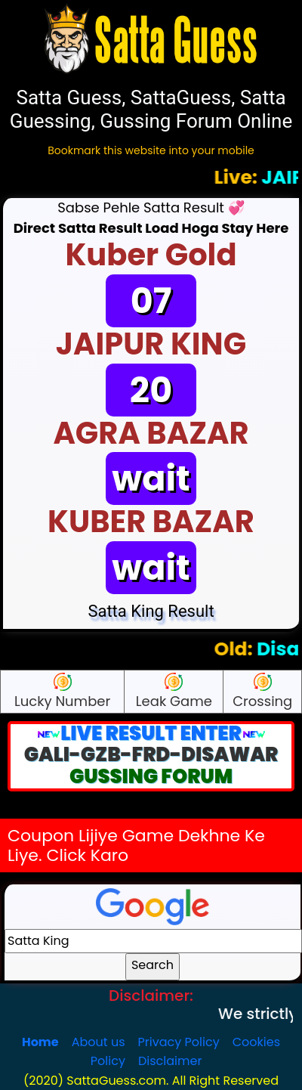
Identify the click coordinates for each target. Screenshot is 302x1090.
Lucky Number (62, 692)
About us (98, 1042)
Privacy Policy (179, 1042)
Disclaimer (170, 1061)
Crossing (262, 692)
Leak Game (174, 692)
